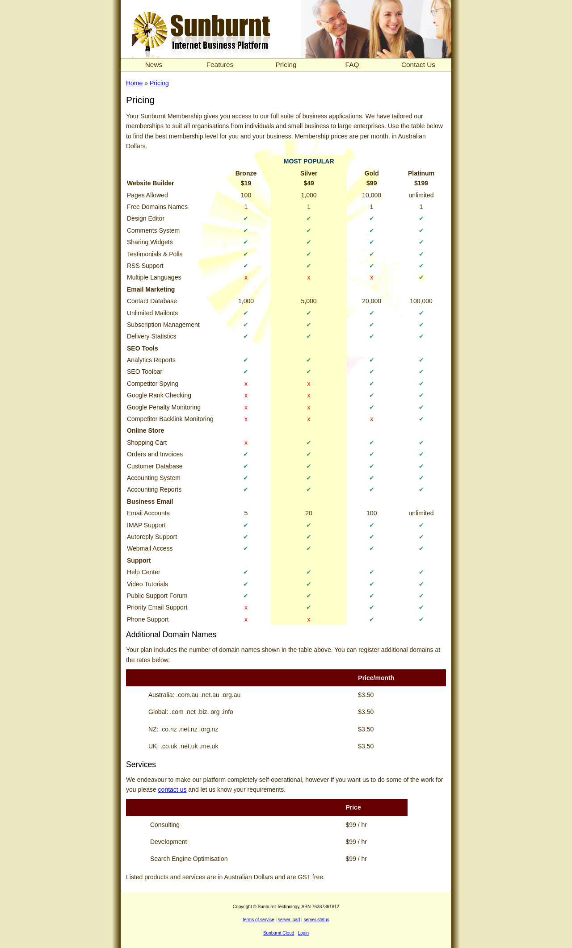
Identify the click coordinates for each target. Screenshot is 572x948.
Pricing (285, 64)
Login (303, 933)
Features (220, 64)
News (153, 64)
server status (316, 919)
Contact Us (418, 64)
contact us (172, 789)
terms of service (258, 919)
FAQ (352, 64)
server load (289, 919)
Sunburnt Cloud (278, 933)
